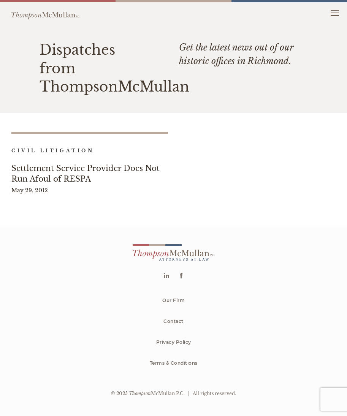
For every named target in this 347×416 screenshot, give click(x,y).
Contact (173, 321)
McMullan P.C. (157, 393)
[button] (334, 12)
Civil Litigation (52, 150)
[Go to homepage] (45, 12)
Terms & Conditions (174, 363)
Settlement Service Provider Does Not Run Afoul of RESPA (85, 173)
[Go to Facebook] (181, 276)
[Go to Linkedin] (166, 276)
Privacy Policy (173, 342)
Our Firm (173, 300)
